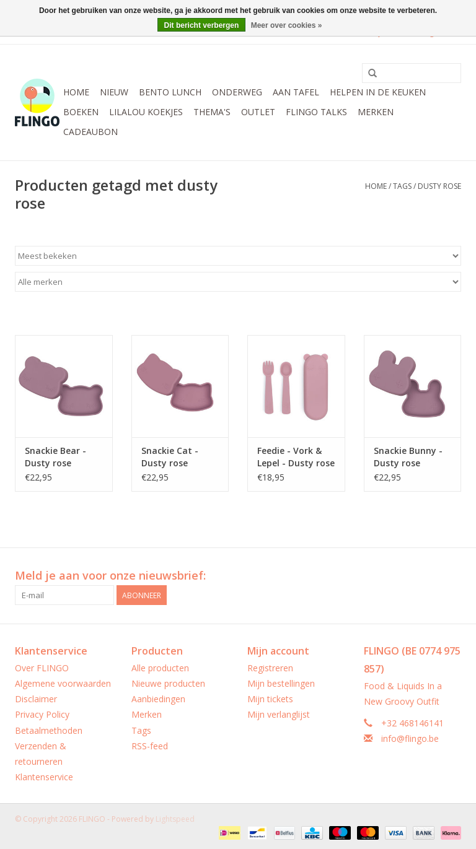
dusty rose (439, 186)
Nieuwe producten (168, 683)
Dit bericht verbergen (201, 25)
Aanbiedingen (158, 699)
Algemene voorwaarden (63, 683)
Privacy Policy (42, 714)
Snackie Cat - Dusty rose (169, 457)
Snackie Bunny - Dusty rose (408, 457)
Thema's (212, 112)
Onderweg (237, 92)
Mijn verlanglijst (278, 714)
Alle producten (160, 668)
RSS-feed (149, 746)
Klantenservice (44, 777)
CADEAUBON (90, 131)
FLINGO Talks (316, 112)
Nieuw (114, 92)
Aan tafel (296, 92)
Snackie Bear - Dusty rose (55, 457)
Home (76, 92)
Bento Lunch (170, 92)
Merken (376, 112)
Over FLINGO (42, 668)
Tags (402, 186)
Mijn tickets (270, 699)
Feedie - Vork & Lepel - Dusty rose (296, 457)
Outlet (258, 112)
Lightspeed (175, 819)
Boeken (81, 112)
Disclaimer (36, 699)
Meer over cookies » (286, 25)
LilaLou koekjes (146, 112)
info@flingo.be (410, 738)
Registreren (270, 668)
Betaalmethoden (48, 730)
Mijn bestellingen (281, 683)
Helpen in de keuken (378, 92)
